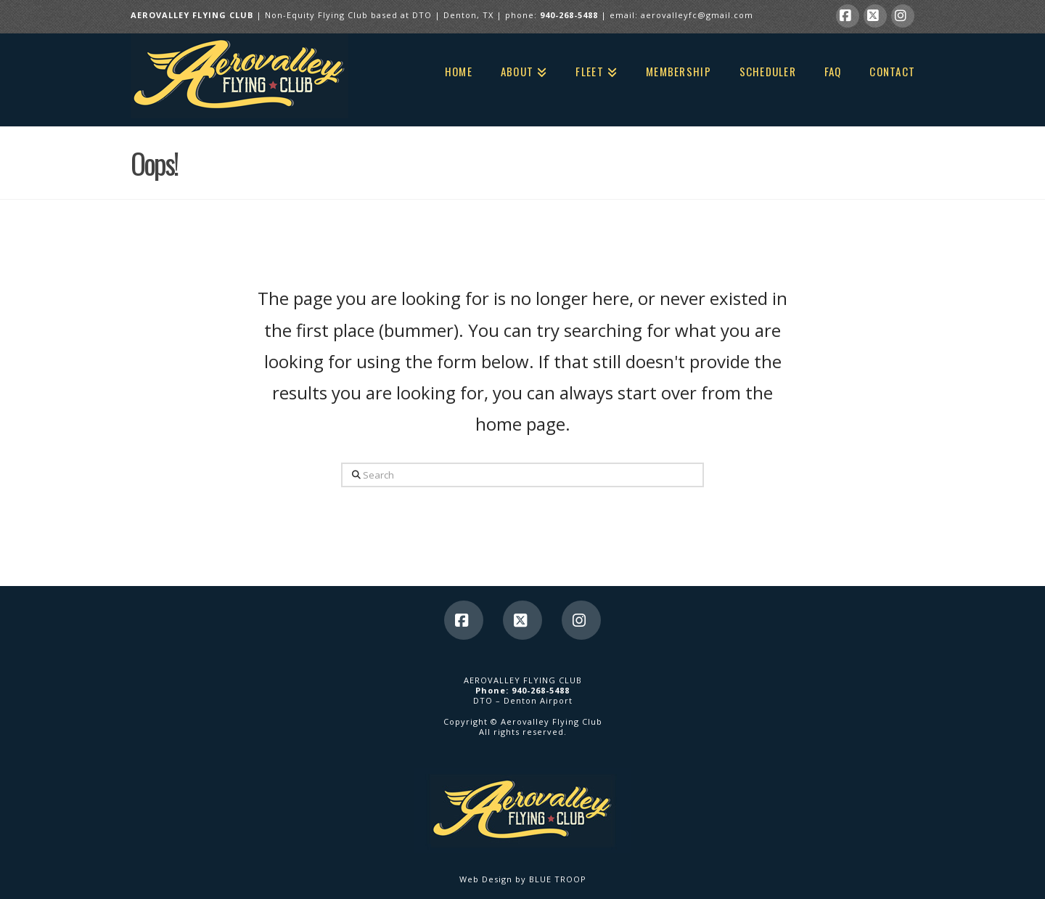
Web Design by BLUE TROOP (522, 879)
